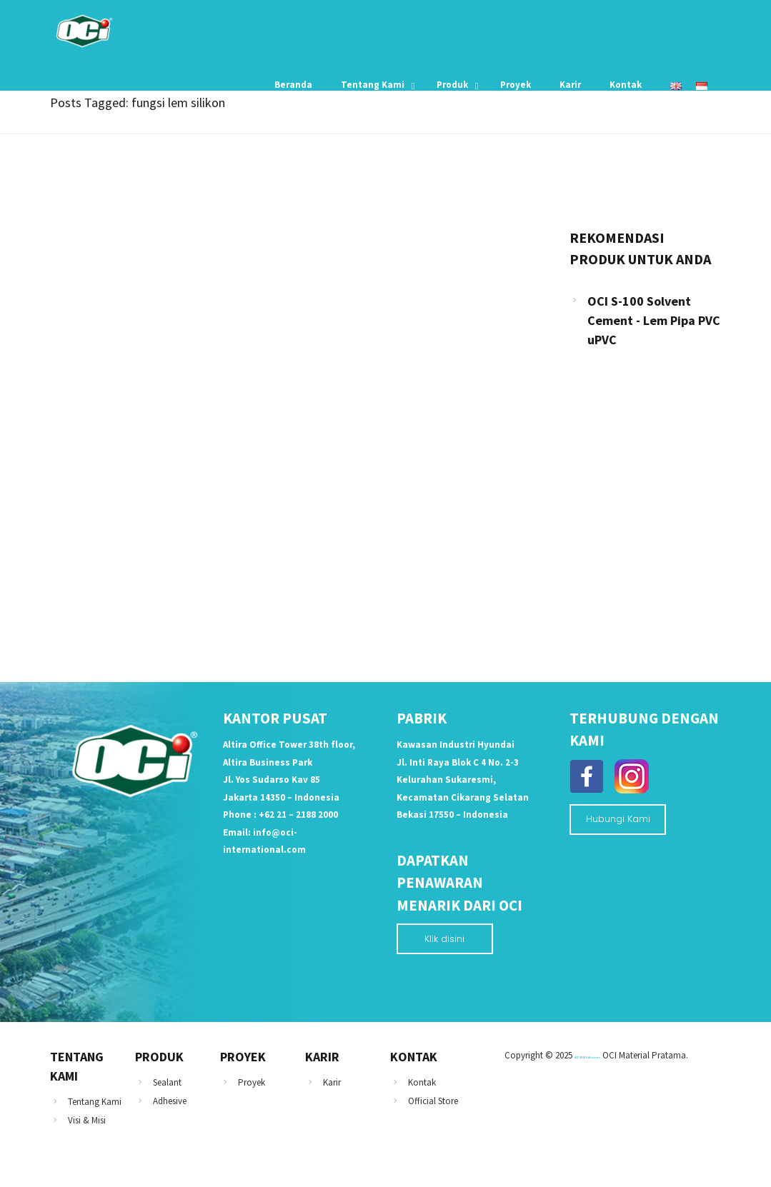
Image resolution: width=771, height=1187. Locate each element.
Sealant (167, 1082)
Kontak (422, 1082)
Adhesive (169, 1101)
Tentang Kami (94, 1102)
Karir (332, 1082)
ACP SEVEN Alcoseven (587, 1057)
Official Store (433, 1101)
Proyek (251, 1082)
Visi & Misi (87, 1120)
